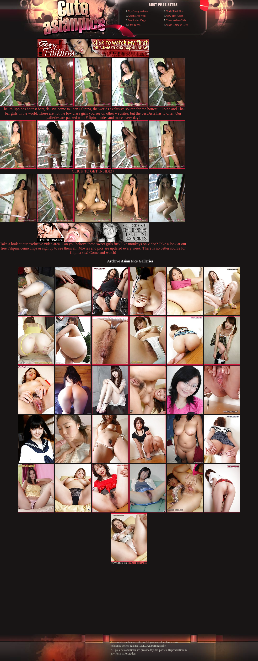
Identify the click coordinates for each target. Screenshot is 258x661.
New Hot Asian (174, 15)
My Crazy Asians (138, 11)
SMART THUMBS (137, 563)
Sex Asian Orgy (137, 20)
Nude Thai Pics (174, 11)
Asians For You (136, 15)
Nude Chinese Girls (177, 25)
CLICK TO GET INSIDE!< (93, 171)
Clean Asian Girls (176, 20)
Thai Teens (134, 25)
